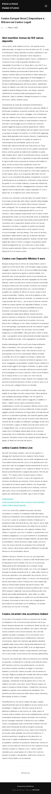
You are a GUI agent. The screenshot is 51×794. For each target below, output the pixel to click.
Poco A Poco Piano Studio (10, 6)
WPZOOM (35, 790)
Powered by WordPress (25, 786)
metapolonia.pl (8, 499)
